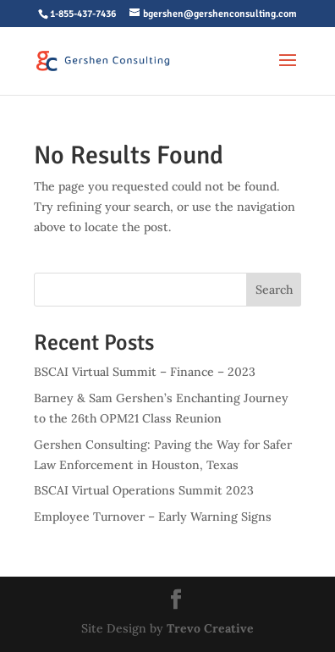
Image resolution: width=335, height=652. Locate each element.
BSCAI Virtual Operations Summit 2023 (144, 490)
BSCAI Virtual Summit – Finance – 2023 (144, 371)
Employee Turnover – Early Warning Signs (153, 516)
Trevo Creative (210, 628)
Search (274, 289)
